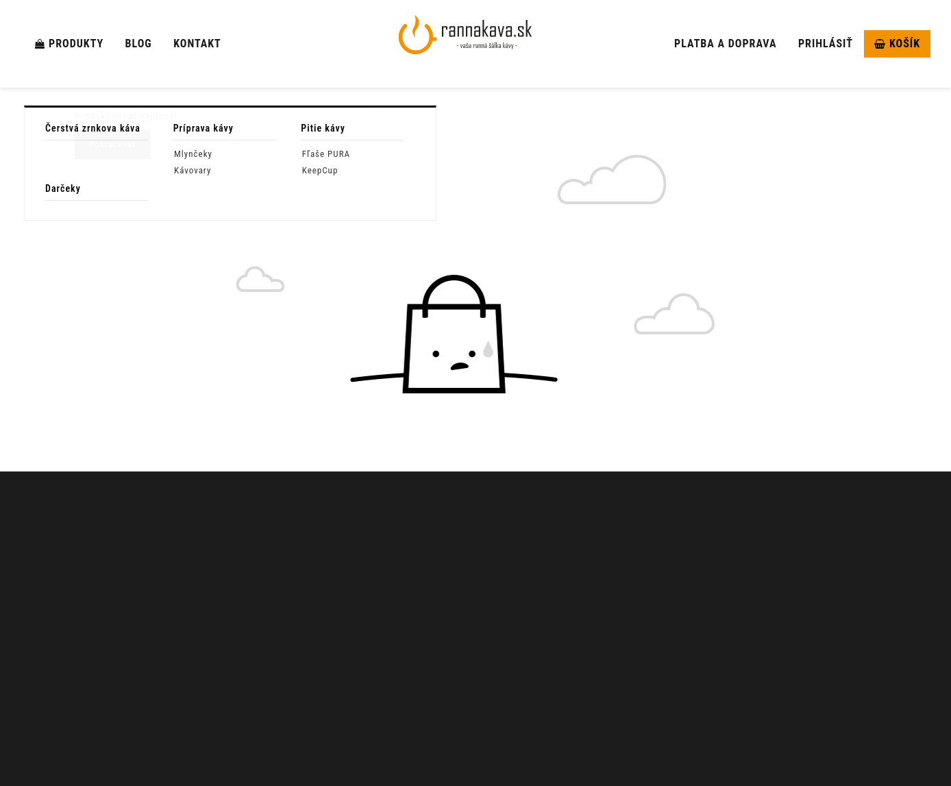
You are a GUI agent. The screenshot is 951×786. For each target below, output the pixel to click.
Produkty (69, 43)
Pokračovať (112, 144)
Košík (897, 43)
